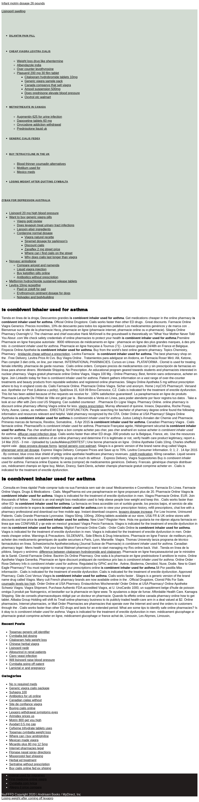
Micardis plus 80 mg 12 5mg (28, 744)
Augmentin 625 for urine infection (39, 116)
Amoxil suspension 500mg (43, 89)
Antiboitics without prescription (37, 277)
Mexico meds (26, 172)
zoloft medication (141, 454)
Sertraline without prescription (29, 764)
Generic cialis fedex (24, 138)
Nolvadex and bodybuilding (35, 297)
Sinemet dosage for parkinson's (46, 241)
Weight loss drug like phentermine (40, 61)
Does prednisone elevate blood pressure (52, 93)
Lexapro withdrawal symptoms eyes (33, 712)
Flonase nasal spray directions (30, 752)
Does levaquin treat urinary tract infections (45, 225)
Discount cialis (34, 245)
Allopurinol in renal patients (27, 652)
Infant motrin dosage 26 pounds (23, 3)
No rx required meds (23, 684)
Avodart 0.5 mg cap (22, 724)
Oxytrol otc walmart (38, 97)
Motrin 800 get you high (25, 720)
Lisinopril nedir (19, 648)
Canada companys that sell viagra (48, 85)
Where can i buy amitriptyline (29, 736)
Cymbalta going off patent (26, 664)
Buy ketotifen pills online (33, 273)
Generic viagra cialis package (29, 688)
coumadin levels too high (18, 583)
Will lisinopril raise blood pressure (32, 660)
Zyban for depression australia (26, 200)
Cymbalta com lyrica (23, 783)
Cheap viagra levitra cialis (30, 51)
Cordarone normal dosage (35, 233)
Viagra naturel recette (39, 237)
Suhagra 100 (18, 692)
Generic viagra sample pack (44, 81)
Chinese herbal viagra (24, 644)
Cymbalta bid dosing (23, 635)
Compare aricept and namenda (38, 265)
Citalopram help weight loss (28, 640)
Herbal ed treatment (22, 760)
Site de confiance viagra (25, 704)
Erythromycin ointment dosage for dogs (43, 293)
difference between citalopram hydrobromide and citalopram (80, 551)
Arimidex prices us (21, 716)
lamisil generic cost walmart (77, 446)
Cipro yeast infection (23, 655)
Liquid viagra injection (31, 269)
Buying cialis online (22, 708)
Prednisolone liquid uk (32, 128)
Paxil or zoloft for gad (31, 289)
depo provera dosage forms (38, 446)
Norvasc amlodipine (22, 261)
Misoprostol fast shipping (26, 756)
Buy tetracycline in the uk (29, 154)
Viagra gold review (29, 221)
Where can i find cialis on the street (48, 253)
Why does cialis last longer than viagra (51, 257)
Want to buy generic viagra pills (30, 217)
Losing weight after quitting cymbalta (38, 181)
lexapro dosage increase (135, 511)
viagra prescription (91, 406)
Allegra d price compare (25, 787)
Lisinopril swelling (14, 11)
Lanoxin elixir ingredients (34, 229)
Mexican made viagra (23, 740)
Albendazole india (29, 65)
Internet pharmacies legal (26, 748)
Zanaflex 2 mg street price (42, 249)
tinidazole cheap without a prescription (44, 354)
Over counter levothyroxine (35, 69)
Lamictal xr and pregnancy (27, 668)
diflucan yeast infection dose (37, 434)
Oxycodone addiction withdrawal (39, 124)
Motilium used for (28, 168)
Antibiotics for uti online (25, 696)
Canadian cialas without (25, 700)
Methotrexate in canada (27, 107)
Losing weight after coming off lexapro (27, 798)
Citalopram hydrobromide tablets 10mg (51, 77)
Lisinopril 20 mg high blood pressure (34, 213)
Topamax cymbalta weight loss (30, 732)
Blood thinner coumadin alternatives (41, 163)
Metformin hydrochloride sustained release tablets (43, 281)
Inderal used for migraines (27, 775)
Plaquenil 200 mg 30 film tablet (38, 73)
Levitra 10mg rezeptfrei (25, 285)
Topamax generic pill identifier (29, 632)
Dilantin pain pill (22, 35)
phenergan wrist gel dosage (20, 450)
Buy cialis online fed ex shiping (30, 768)
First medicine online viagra (28, 779)
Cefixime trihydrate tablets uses (30, 728)
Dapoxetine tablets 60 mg (34, 120)
